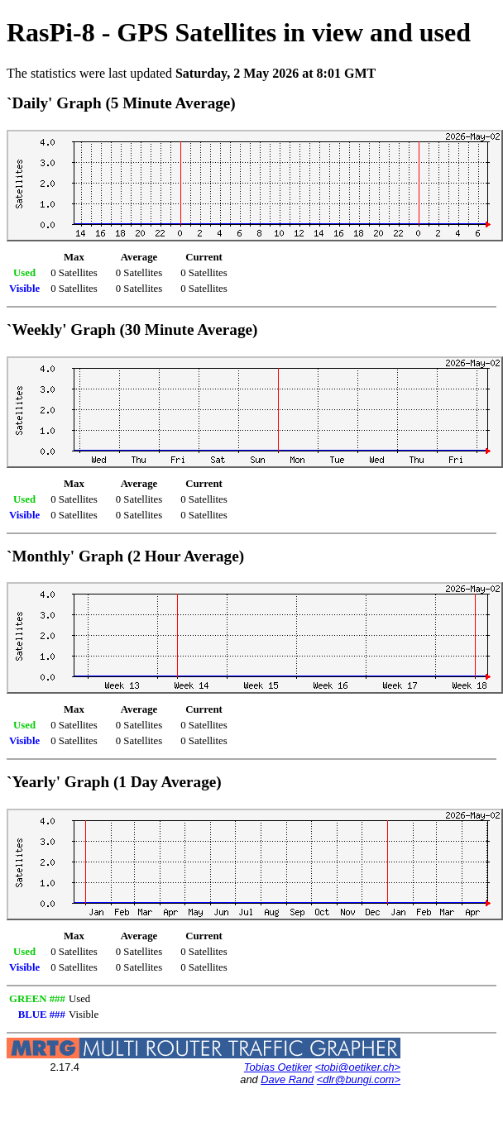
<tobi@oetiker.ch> (357, 1067)
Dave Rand (287, 1079)
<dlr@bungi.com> (358, 1079)
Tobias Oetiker (278, 1067)
